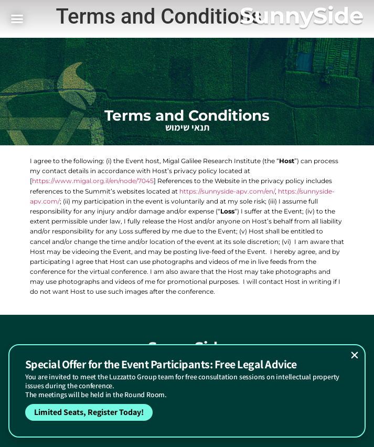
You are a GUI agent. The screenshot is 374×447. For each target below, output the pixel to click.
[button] (354, 355)
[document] (187, 223)
